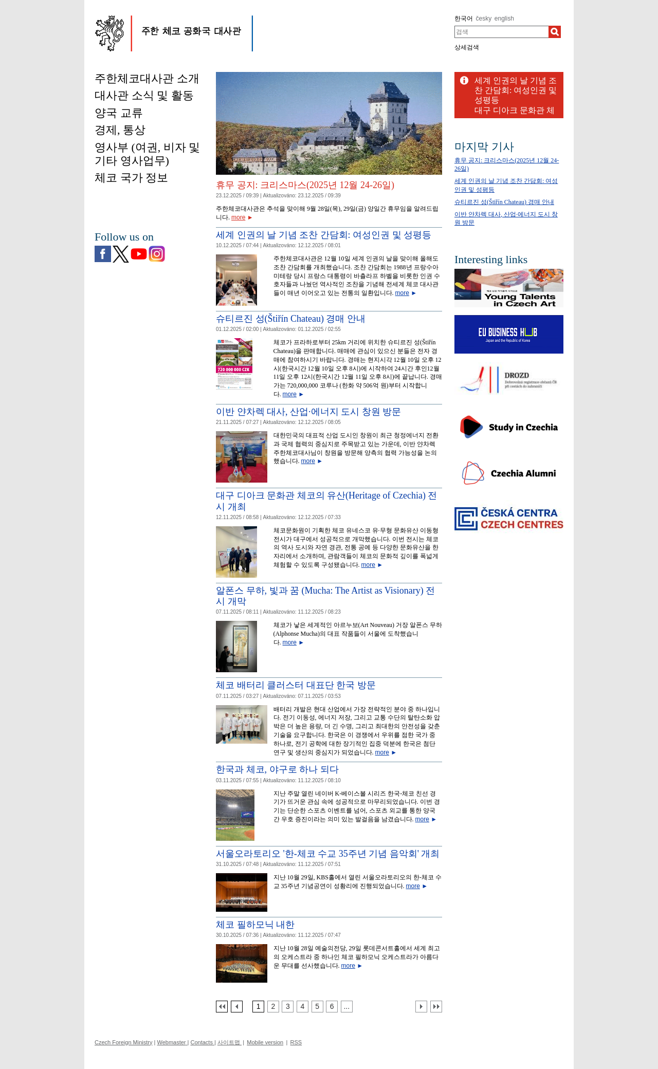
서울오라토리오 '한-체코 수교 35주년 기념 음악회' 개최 (328, 854)
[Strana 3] (288, 1006)
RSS (296, 1042)
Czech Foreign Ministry (123, 1042)
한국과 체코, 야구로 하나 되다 (277, 769)
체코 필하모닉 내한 (255, 924)
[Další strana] (421, 1006)
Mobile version (265, 1042)
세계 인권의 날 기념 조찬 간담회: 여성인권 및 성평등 (323, 235)
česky (484, 18)
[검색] (555, 32)
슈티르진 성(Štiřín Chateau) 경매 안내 (290, 319)
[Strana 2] (273, 1006)
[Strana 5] (317, 1006)
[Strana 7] (347, 1006)
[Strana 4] (302, 1006)
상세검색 (466, 47)
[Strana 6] (332, 1006)
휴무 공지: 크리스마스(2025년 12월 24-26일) (305, 185)
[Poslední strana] (436, 1006)
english (504, 18)
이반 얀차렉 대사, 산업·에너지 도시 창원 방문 (308, 412)
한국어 (463, 18)
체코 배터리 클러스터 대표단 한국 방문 (296, 685)
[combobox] (501, 32)
